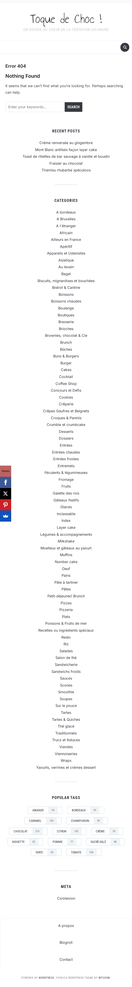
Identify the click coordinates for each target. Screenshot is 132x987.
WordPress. (47, 977)
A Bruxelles (66, 219)
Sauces (66, 678)
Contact (66, 959)
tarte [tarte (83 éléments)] (46, 852)
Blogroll (66, 942)
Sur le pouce (66, 705)
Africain (66, 233)
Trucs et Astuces (66, 740)
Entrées (66, 445)
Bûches (66, 349)
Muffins (66, 555)
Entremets (66, 466)
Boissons (66, 294)
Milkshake (66, 541)
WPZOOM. (104, 977)
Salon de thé (66, 657)
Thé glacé (66, 726)
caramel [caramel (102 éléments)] (43, 820)
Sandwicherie (66, 664)
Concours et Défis (66, 390)
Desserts (66, 431)
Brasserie (66, 322)
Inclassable (66, 514)
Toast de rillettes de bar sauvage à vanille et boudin (66, 156)
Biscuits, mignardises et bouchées (66, 281)
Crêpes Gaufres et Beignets (66, 411)
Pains (66, 575)
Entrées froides (66, 459)
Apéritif (66, 246)
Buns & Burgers (66, 356)
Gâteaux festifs (66, 500)
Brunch (66, 342)
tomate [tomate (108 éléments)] (84, 852)
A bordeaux (66, 212)
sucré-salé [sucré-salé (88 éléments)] (105, 841)
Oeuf (66, 568)
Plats (66, 616)
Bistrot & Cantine (66, 287)
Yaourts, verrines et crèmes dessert (66, 767)
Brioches (66, 328)
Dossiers (66, 438)
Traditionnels (66, 733)
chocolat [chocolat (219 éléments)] (28, 831)
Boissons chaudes (66, 301)
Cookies (66, 397)
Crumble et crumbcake (66, 424)
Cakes (66, 369)
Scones (66, 685)
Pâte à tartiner (66, 582)
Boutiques (66, 315)
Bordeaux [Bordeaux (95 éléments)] (86, 810)
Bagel (66, 274)
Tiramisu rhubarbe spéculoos (66, 170)
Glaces (66, 507)
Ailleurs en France (66, 239)
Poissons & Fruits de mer (66, 623)
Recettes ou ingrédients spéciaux (66, 630)
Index (66, 520)
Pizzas (66, 603)
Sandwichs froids (66, 671)
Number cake (66, 561)
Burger (66, 363)
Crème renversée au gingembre (66, 142)
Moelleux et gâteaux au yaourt (66, 548)
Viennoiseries (66, 754)
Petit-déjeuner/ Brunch (66, 596)
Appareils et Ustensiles (66, 253)
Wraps (66, 760)
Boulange (66, 308)
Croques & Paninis (66, 418)
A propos (66, 925)
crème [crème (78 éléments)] (107, 831)
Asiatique (66, 260)
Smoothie (66, 692)
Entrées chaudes (66, 452)
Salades (66, 651)
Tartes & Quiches (66, 719)
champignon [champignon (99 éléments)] (87, 820)
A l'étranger (66, 226)
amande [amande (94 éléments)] (45, 810)
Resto (66, 637)
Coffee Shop (66, 383)
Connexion (66, 898)
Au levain (66, 267)
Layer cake (66, 527)
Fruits (66, 486)
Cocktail (66, 376)
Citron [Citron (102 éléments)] (69, 831)
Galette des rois (66, 493)
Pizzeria (66, 609)
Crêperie (66, 404)
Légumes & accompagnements (66, 534)
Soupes (66, 699)
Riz (66, 644)
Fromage (66, 479)
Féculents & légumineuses (66, 472)
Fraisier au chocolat (66, 163)
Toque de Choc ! (66, 18)
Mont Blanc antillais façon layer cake (66, 149)
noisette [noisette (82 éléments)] (25, 841)
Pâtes (66, 589)
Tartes (66, 712)
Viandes (66, 747)
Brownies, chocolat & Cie (66, 335)
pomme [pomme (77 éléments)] (65, 841)
